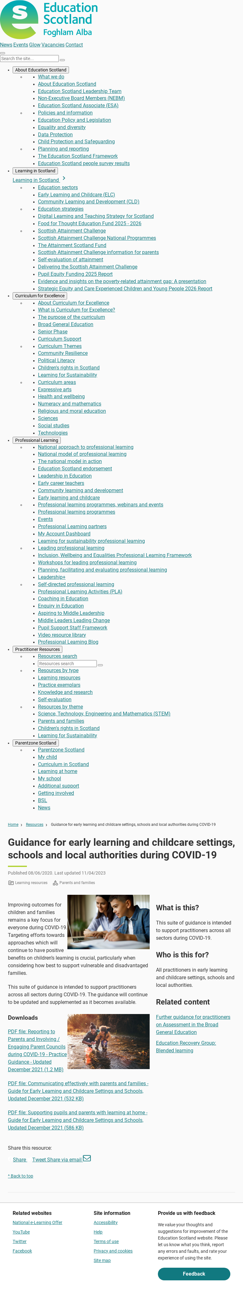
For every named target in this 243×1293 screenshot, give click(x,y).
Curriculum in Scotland (63, 764)
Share (17, 1160)
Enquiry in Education (61, 606)
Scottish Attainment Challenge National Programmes (97, 238)
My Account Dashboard (64, 534)
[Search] (62, 60)
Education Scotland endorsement (75, 469)
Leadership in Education (65, 476)
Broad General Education (65, 324)
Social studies (53, 426)
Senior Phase (52, 332)
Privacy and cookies (113, 1250)
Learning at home (57, 771)
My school (49, 779)
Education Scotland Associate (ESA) (78, 105)
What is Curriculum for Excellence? (76, 310)
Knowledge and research (65, 692)
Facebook (22, 1250)
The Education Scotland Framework (78, 156)
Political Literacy (56, 360)
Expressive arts (55, 390)
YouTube (21, 1231)
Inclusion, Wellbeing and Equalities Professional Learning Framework (115, 555)
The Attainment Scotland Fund (72, 245)
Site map (102, 1260)
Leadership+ (51, 577)
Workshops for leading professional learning (87, 563)
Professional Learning (36, 440)
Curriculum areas (57, 382)
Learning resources (59, 678)
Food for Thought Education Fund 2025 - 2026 (89, 223)
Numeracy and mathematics (69, 404)
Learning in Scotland (35, 170)
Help (98, 1231)
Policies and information (65, 113)
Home (13, 824)
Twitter (20, 1241)
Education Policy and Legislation (74, 120)
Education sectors (58, 187)
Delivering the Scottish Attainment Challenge (87, 267)
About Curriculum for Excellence (73, 303)
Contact (74, 45)
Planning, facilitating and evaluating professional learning (102, 570)
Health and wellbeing (61, 396)
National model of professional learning (82, 454)
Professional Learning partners (72, 526)
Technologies (53, 433)
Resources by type (58, 670)
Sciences (48, 418)
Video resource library (62, 635)
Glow (34, 45)
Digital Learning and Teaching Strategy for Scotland (96, 216)
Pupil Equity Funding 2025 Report (75, 274)
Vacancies (53, 45)
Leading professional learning (71, 548)
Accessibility (106, 1222)
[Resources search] (67, 663)
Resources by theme (60, 707)
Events (20, 45)
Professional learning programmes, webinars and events (100, 505)
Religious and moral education (72, 411)
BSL (42, 800)
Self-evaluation (55, 699)
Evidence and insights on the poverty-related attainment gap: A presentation (122, 281)
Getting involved (56, 793)
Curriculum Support (59, 339)
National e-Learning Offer (37, 1222)
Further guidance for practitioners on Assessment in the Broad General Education (193, 1024)
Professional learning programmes (76, 512)
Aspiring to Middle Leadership (71, 613)
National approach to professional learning (86, 447)
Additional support (58, 786)
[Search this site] (29, 58)
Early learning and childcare (69, 498)
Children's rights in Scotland (69, 368)
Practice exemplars (59, 685)
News (6, 45)
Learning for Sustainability (67, 375)
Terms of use (106, 1241)
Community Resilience (63, 353)
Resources (34, 824)
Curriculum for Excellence (40, 295)
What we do (51, 77)
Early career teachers (61, 483)
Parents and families (61, 721)
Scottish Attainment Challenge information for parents (98, 252)
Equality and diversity (62, 127)
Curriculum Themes (60, 346)
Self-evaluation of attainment (70, 260)
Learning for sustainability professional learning (91, 541)
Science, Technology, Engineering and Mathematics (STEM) (104, 714)
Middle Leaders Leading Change (74, 620)
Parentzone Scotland (35, 742)
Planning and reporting (63, 149)
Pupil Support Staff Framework (72, 628)
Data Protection (55, 135)
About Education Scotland (40, 69)
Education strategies (61, 209)
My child (47, 757)
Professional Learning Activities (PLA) (80, 592)
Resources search (57, 656)
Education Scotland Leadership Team (80, 91)
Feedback (194, 1274)
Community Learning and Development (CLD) (89, 202)
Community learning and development (80, 490)
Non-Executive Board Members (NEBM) (81, 98)
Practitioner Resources (37, 649)
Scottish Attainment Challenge (72, 231)
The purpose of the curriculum (71, 317)
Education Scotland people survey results (84, 163)
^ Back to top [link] (20, 1176)
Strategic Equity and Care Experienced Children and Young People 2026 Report (125, 289)
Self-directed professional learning (76, 584)
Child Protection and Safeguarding (76, 142)
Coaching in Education (63, 599)
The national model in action (70, 461)
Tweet (37, 1160)
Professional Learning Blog (68, 642)
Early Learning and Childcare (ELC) (76, 195)
